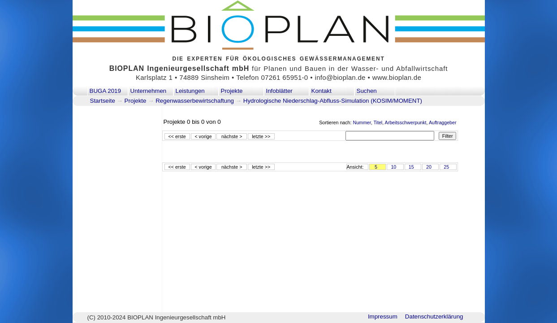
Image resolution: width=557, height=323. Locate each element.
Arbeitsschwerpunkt (406, 122)
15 (411, 167)
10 (393, 167)
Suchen (367, 90)
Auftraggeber (443, 122)
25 (446, 167)
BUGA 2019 (105, 90)
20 (429, 167)
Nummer (362, 122)
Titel (377, 122)
